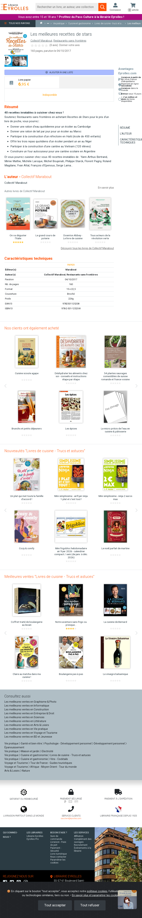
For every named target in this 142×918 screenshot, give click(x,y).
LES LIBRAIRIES (35, 832)
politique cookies (97, 891)
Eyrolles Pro (33, 839)
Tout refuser (89, 905)
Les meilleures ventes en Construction (26, 709)
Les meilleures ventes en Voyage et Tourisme (30, 732)
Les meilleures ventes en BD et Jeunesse (28, 736)
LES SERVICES (81, 832)
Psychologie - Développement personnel (68, 743)
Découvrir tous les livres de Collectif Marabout (87, 248)
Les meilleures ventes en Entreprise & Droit (29, 713)
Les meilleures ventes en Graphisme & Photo (30, 701)
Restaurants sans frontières (69, 40)
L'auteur (126, 133)
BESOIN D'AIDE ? (58, 832)
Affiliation (78, 836)
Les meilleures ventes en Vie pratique (26, 728)
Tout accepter (55, 905)
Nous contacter (58, 857)
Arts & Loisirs (12, 770)
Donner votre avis (69, 45)
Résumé (125, 127)
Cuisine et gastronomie (34, 755)
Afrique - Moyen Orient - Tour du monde (53, 766)
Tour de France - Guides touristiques (51, 762)
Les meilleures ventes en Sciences (24, 717)
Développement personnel (109, 743)
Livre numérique (58, 854)
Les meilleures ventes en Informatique (26, 705)
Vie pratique (11, 743)
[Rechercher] (67, 7)
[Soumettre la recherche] (102, 7)
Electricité (47, 751)
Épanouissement (14, 747)
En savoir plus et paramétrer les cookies (96, 895)
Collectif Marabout (41, 40)
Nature (26, 770)
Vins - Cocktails (59, 759)
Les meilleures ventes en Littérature (25, 721)
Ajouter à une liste (59, 72)
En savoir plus (106, 187)
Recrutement (80, 845)
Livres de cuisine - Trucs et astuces (70, 755)
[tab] (32, 82)
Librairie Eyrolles (35, 836)
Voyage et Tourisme (16, 762)
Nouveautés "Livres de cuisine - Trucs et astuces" (44, 451)
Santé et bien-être (31, 743)
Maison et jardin (30, 751)
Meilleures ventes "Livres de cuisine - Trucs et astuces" (49, 576)
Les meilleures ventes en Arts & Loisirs (26, 725)
